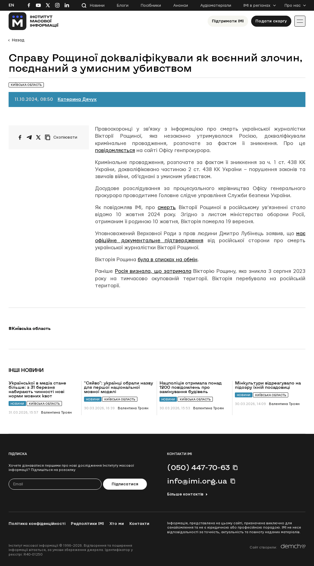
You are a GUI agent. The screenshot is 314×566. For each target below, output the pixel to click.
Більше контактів (185, 494)
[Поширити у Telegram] (29, 137)
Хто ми (116, 524)
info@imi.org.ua (197, 480)
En (11, 5)
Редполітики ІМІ (87, 524)
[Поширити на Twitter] (38, 137)
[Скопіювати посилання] (62, 137)
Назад (18, 40)
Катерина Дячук (77, 99)
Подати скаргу (271, 21)
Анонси (180, 5)
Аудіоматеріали (215, 5)
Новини (97, 5)
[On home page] (34, 21)
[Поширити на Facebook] (20, 137)
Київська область (44, 403)
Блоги (122, 5)
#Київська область (30, 328)
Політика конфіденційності (37, 524)
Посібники (151, 5)
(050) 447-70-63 (198, 467)
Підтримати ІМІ (228, 21)
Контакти (139, 524)
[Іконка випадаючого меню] (299, 21)
